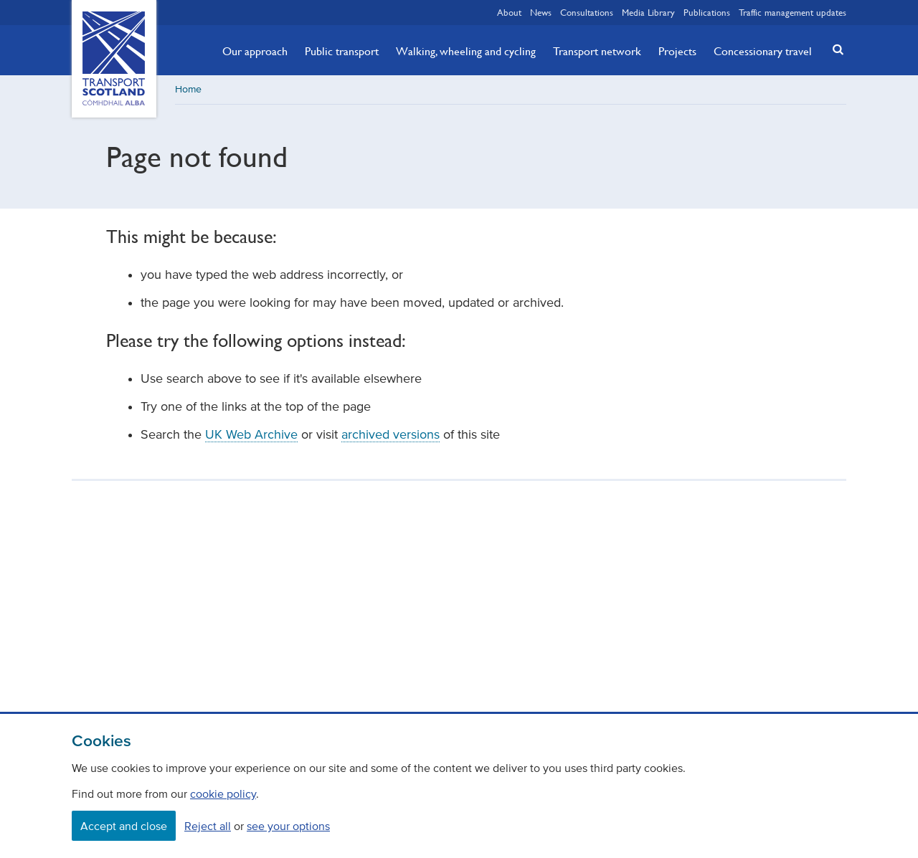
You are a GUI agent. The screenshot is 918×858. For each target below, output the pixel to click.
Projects (677, 51)
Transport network (597, 51)
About (509, 12)
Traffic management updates (792, 12)
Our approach (255, 51)
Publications (706, 12)
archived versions (390, 434)
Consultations (586, 12)
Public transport (342, 51)
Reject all (207, 825)
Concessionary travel (763, 51)
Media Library (648, 12)
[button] (834, 49)
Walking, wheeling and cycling (466, 51)
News (541, 12)
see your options (288, 825)
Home (188, 89)
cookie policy (223, 793)
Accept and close (123, 825)
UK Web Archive (251, 434)
